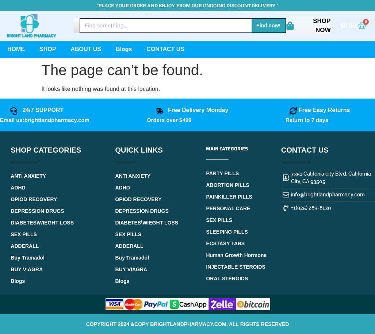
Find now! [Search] (268, 25)
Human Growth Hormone (236, 255)
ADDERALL (25, 246)
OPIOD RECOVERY (34, 199)
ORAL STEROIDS (227, 278)
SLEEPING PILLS (227, 232)
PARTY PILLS (222, 173)
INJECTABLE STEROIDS (235, 267)
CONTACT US (165, 49)
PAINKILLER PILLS (229, 197)
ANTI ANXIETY (28, 176)
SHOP (47, 49)
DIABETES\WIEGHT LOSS (42, 223)
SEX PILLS (24, 234)
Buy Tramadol (28, 258)
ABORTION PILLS (227, 185)
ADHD (18, 188)
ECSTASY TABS (225, 243)
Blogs (124, 49)
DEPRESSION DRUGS (37, 211)
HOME (16, 49)
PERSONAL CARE (228, 208)
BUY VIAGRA (27, 269)
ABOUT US (85, 49)
